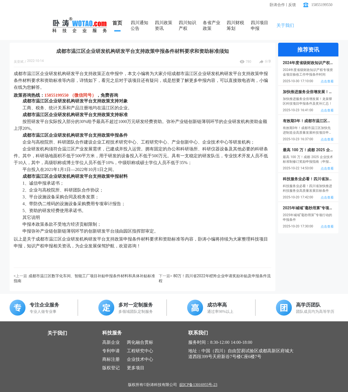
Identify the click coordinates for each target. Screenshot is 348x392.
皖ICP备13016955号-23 (198, 385)
